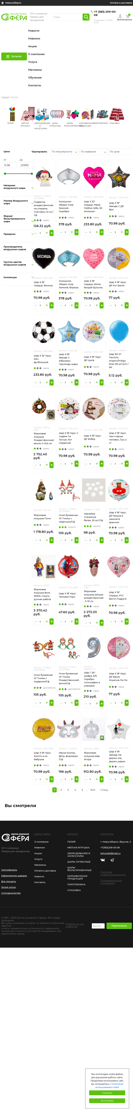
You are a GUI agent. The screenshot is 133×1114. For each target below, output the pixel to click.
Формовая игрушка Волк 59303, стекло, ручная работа (42, 594)
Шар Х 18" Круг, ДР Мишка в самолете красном (117, 517)
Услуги (32, 62)
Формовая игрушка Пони (42, 517)
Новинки (34, 38)
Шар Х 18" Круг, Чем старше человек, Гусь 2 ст (118, 438)
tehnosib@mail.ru (110, 853)
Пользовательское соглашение (111, 882)
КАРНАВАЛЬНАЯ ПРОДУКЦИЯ (77, 877)
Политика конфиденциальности (113, 873)
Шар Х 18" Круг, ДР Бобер (92, 437)
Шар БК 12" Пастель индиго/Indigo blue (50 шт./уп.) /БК (118, 361)
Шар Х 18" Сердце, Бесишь (43, 284)
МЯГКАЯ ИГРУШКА (78, 847)
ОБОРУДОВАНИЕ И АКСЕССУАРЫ (78, 854)
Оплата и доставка (121, 2)
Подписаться (119, 925)
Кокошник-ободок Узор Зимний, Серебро (66, 206)
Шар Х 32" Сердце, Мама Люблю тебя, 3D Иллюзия (93, 206)
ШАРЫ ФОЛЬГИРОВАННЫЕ (79, 869)
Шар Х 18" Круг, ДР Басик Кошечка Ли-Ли (118, 677)
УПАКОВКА (114, 123)
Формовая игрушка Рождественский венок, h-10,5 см (44, 438)
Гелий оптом (8, 887)
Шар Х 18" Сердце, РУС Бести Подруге (118, 595)
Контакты (34, 85)
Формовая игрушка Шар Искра (92, 756)
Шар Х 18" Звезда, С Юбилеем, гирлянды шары (68, 359)
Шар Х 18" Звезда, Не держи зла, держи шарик (117, 756)
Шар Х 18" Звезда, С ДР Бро (116, 206)
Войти (120, 19)
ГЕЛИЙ (10, 123)
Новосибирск (13, 2)
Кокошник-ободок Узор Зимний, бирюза (68, 284)
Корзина (127, 19)
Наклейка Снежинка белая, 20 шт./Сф (93, 517)
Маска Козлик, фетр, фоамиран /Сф (68, 756)
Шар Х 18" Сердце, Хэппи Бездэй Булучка (93, 284)
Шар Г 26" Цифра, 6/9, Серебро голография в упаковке (92, 679)
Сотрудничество (11, 893)
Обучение (35, 77)
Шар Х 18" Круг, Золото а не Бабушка (42, 756)
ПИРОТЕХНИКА (101, 123)
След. (104, 789)
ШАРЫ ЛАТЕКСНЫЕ (78, 861)
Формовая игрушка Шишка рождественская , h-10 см (94, 596)
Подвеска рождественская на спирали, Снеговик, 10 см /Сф (43, 209)
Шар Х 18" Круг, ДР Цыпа (92, 359)
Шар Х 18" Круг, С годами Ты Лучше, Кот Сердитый (68, 438)
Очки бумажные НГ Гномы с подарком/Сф (43, 678)
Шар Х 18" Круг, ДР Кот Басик (117, 284)
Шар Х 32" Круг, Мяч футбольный (42, 359)
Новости (33, 30)
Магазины (35, 69)
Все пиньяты (8, 881)
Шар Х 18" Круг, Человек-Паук (67, 595)
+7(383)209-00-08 (110, 847)
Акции (32, 46)
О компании (36, 54)
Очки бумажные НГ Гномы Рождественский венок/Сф (69, 678)
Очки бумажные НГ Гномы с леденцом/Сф (68, 518)
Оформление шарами (14, 875)
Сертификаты (9, 870)
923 (92, 789)
